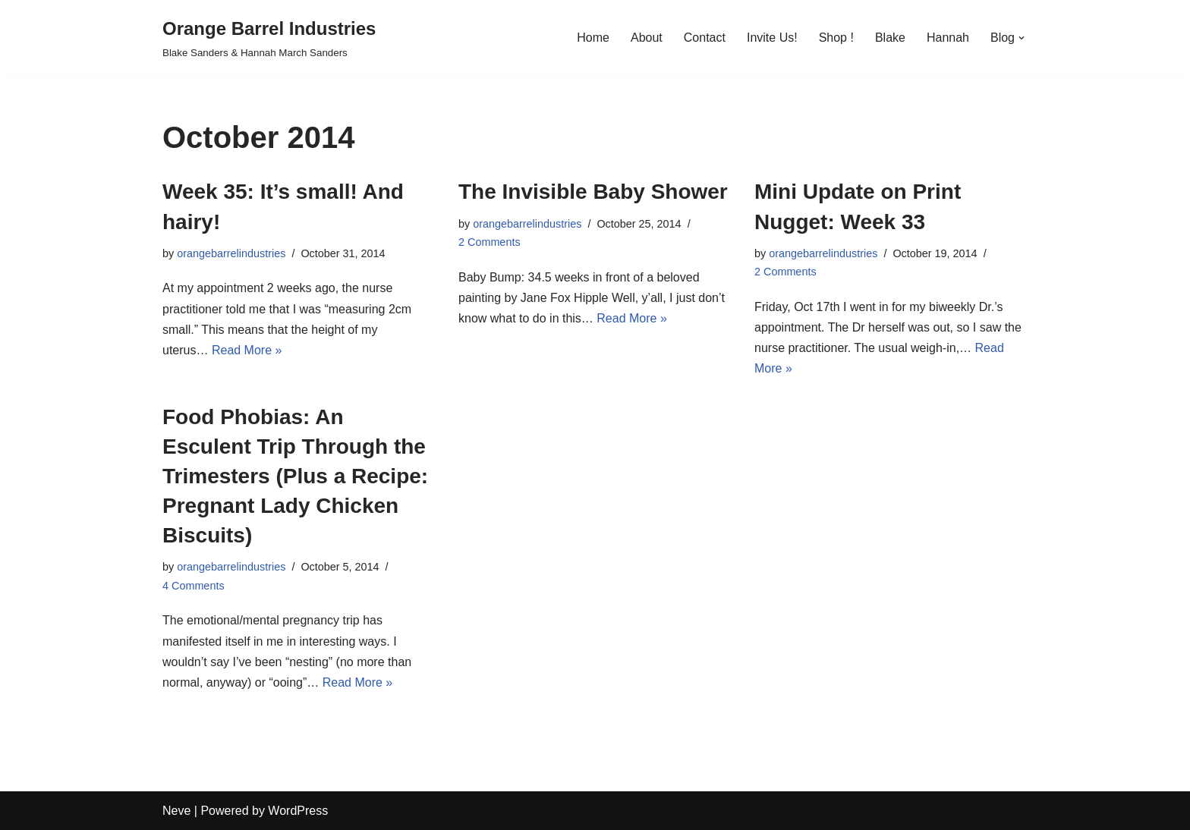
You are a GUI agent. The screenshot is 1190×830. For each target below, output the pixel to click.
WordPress (298, 810)
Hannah (948, 37)
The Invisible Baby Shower (593, 191)
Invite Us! (772, 37)
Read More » (247, 350)
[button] (1021, 38)
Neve (176, 810)
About (647, 37)
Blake (890, 37)
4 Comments (193, 586)
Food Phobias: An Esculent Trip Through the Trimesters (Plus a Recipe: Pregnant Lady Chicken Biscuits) (295, 476)
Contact (705, 37)
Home (593, 37)
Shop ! (836, 37)
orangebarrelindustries (231, 253)
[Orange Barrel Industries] (269, 37)
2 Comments (489, 242)
